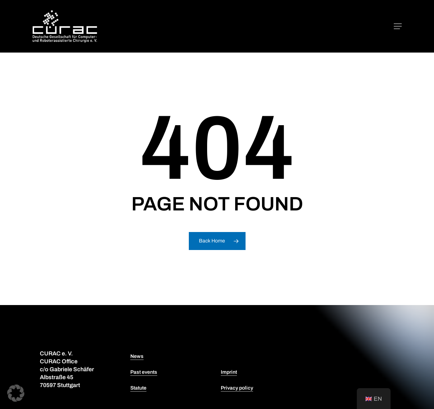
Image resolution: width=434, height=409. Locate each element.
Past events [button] (143, 372)
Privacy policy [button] (237, 388)
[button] (398, 26)
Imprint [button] (229, 372)
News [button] (137, 356)
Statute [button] (138, 388)
